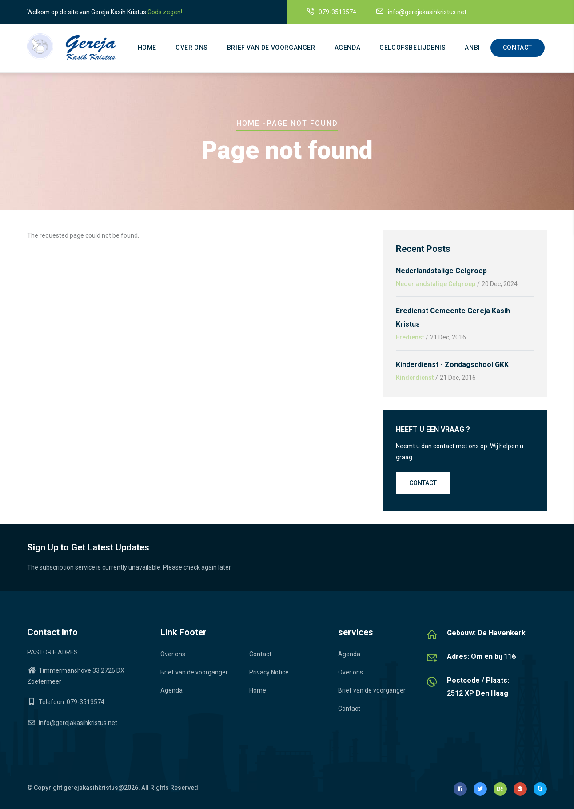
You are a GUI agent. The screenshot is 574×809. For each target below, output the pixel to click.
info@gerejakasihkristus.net (72, 722)
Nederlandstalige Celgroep (441, 271)
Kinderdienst (415, 377)
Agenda (348, 47)
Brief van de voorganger (271, 47)
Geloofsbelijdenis (412, 47)
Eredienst (410, 337)
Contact (517, 47)
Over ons (191, 47)
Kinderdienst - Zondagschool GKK (452, 364)
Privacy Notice (269, 672)
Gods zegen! (164, 12)
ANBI (472, 47)
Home (147, 47)
